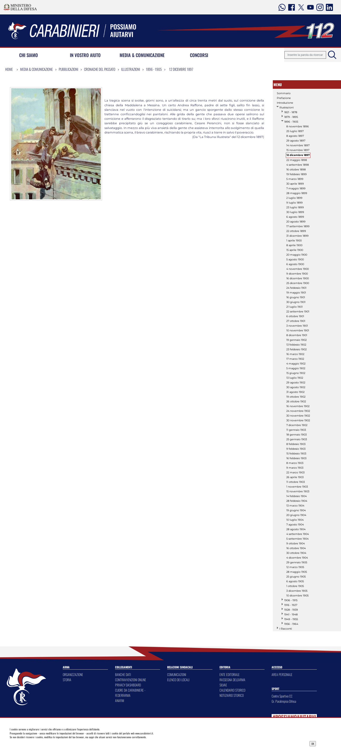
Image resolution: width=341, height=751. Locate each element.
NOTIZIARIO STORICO (232, 695)
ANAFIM (119, 700)
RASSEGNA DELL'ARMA (232, 679)
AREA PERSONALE (282, 674)
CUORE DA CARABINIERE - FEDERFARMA (130, 693)
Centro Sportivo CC (282, 695)
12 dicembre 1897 (181, 69)
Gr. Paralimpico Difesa (284, 701)
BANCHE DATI (123, 674)
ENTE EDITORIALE (230, 674)
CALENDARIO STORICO (232, 690)
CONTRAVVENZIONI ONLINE (130, 679)
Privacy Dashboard (44, 743)
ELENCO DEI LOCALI (178, 679)
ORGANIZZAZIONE (73, 674)
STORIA (67, 679)
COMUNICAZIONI (176, 674)
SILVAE (223, 684)
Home (9, 69)
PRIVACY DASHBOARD (128, 684)
